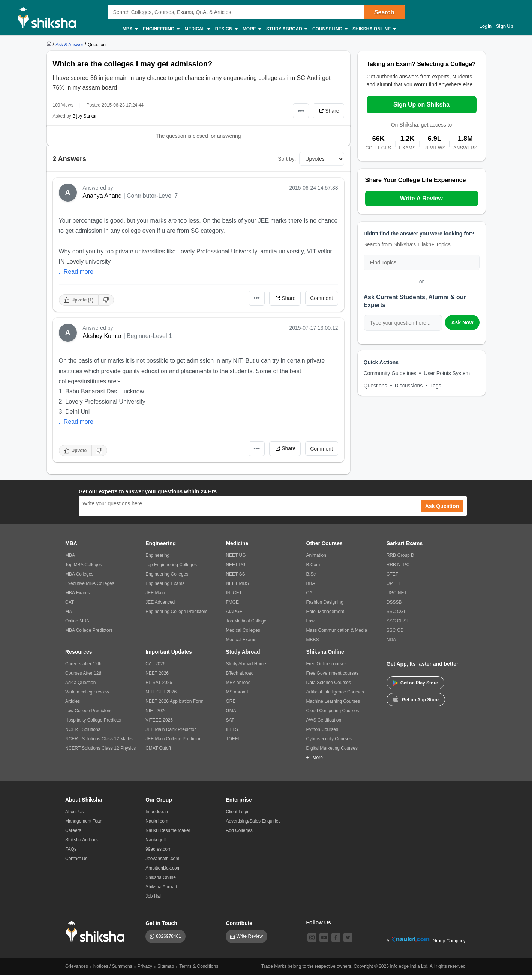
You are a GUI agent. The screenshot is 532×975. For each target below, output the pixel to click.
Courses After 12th (83, 673)
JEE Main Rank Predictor (170, 729)
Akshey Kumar (102, 336)
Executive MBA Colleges (89, 583)
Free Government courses (332, 673)
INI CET (234, 592)
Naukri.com (156, 821)
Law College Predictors (88, 710)
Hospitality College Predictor (93, 720)
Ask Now (462, 322)
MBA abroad (238, 682)
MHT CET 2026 (161, 692)
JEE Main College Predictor (173, 738)
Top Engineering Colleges (171, 564)
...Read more (76, 271)
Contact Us (76, 858)
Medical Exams (241, 639)
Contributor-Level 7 (152, 196)
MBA (130, 29)
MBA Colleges (79, 574)
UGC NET (397, 592)
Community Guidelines (390, 373)
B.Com (313, 564)
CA (309, 592)
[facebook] (336, 937)
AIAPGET (235, 611)
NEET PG (235, 564)
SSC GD (395, 630)
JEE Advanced (160, 602)
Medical (197, 29)
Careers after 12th (83, 663)
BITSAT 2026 (158, 682)
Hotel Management (325, 611)
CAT (69, 602)
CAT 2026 (155, 663)
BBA (310, 583)
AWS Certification (324, 720)
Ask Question (442, 506)
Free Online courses (326, 663)
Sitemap (165, 966)
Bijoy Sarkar (84, 116)
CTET (392, 574)
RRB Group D (400, 555)
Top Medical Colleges (247, 621)
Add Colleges (239, 830)
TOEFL (233, 738)
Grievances (76, 966)
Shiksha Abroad (161, 886)
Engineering (161, 29)
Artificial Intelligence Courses (335, 692)
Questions (375, 386)
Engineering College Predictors (176, 611)
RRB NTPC (398, 564)
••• (301, 110)
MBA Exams (77, 592)
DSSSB (394, 602)
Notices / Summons (112, 966)
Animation (316, 555)
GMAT (232, 710)
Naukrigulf (155, 839)
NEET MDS (237, 583)
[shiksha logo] (97, 931)
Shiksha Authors (81, 839)
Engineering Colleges (166, 574)
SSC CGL (396, 611)
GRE (230, 701)
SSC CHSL (398, 621)
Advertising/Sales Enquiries (253, 821)
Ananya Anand (102, 196)
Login (486, 26)
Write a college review (87, 692)
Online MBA (77, 621)
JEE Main (155, 592)
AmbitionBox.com (162, 868)
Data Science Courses (328, 682)
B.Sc (311, 574)
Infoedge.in (156, 811)
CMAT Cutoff (158, 748)
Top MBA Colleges (83, 564)
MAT (69, 611)
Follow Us (318, 922)
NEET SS (235, 574)
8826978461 (168, 936)
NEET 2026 (157, 673)
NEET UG (236, 555)
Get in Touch (161, 923)
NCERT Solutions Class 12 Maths (99, 738)
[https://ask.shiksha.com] (70, 44)
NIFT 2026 (155, 710)
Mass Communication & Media (336, 630)
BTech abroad (239, 673)
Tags (435, 386)
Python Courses (322, 729)
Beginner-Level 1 (149, 336)
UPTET (394, 583)
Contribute (239, 923)
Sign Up (504, 26)
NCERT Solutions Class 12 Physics (100, 748)
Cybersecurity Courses (329, 738)
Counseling (329, 29)
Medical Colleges (243, 630)
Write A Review (421, 198)
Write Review (249, 936)
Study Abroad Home (246, 663)
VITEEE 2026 (159, 720)
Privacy (145, 966)
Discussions (409, 386)
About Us (74, 811)
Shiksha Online (373, 29)
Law (310, 621)
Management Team (84, 821)
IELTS (232, 729)
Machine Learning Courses (333, 701)
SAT (230, 720)
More (252, 29)
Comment (321, 298)
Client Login (237, 811)
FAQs (70, 849)
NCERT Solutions (82, 729)
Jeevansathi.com (162, 858)
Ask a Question (80, 682)
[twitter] (348, 937)
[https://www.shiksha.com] (50, 44)
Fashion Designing (324, 602)
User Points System (447, 373)
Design (226, 29)
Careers (73, 830)
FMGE (232, 602)
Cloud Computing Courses (332, 710)
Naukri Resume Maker (167, 830)
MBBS (312, 639)
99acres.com (158, 849)
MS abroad (237, 692)
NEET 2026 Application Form (174, 701)
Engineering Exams (164, 583)
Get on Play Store (415, 683)
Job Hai (153, 896)
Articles (72, 701)
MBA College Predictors (89, 630)
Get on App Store (416, 699)
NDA (391, 639)
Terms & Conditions (198, 966)
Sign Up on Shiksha (421, 104)
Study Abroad (286, 29)
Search (384, 12)
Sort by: (287, 159)
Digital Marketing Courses (332, 748)
